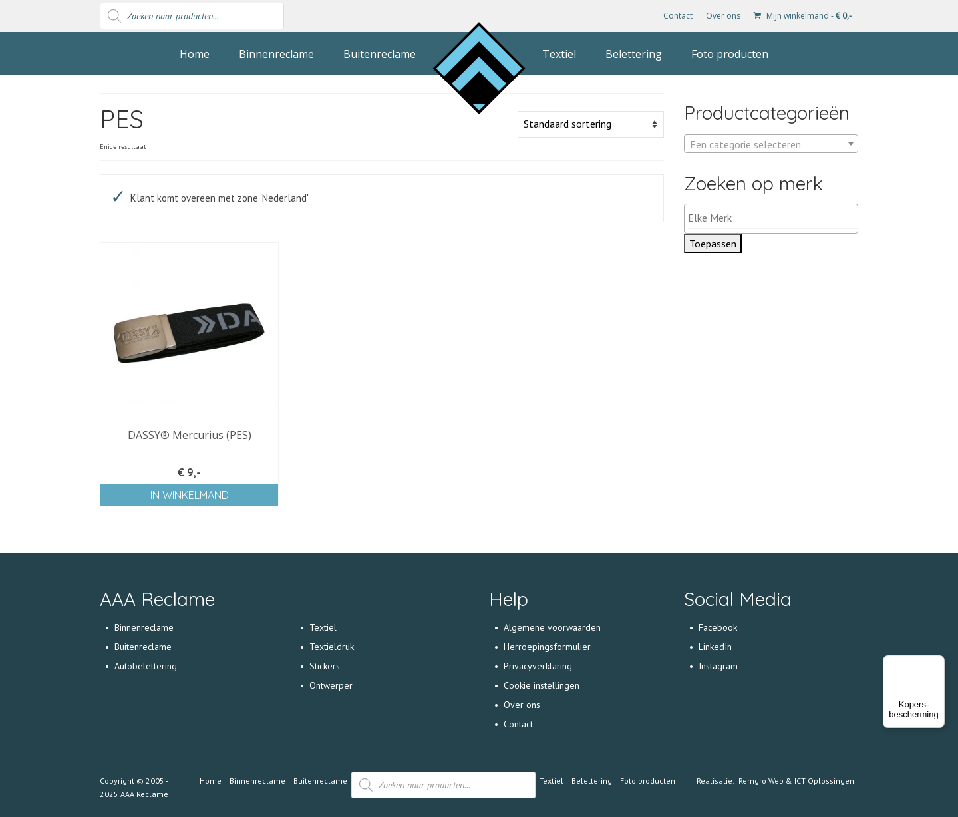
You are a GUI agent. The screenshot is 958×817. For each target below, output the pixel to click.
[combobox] (771, 143)
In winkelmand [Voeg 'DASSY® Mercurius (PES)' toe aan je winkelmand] (189, 495)
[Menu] (937, 663)
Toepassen (712, 243)
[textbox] (771, 144)
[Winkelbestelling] (591, 124)
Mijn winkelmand (803, 15)
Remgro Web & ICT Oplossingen (796, 781)
